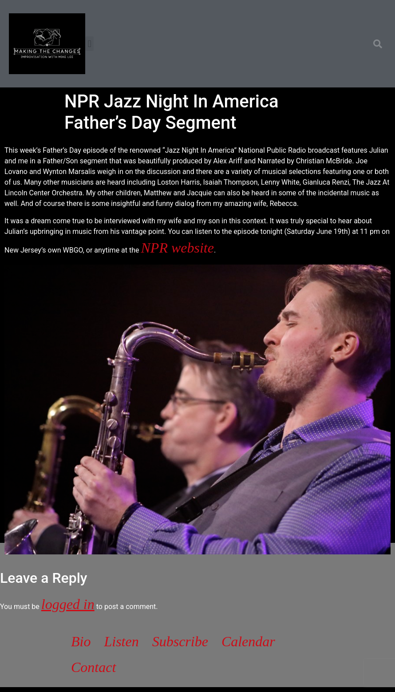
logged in (68, 604)
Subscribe (180, 641)
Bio (81, 641)
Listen (121, 641)
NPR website (177, 248)
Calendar (248, 641)
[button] (89, 43)
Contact (93, 667)
